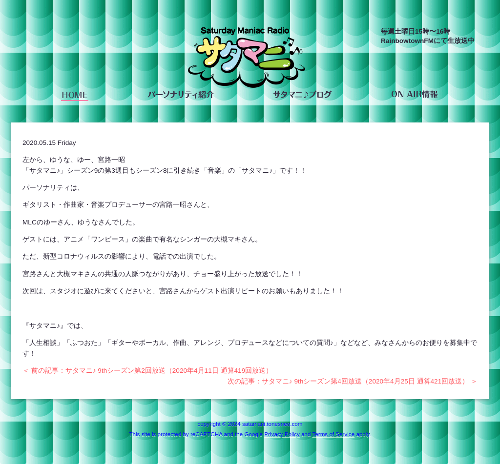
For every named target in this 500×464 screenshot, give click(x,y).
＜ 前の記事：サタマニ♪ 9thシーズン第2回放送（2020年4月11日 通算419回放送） (147, 370)
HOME (74, 94)
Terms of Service (333, 434)
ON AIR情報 (414, 94)
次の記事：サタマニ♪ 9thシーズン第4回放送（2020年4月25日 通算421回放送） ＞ (353, 381)
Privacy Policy (281, 434)
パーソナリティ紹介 (180, 94)
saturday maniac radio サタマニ (246, 60)
